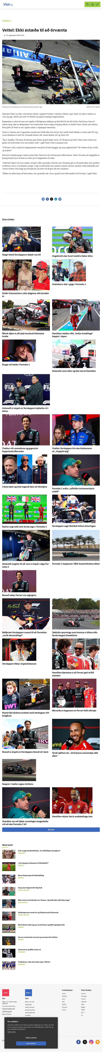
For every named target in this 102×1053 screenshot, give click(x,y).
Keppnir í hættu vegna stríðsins (17, 784)
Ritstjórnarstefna (32, 1010)
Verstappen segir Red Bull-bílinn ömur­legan (74, 526)
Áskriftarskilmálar (33, 1013)
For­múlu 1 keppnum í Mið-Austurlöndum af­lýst (76, 564)
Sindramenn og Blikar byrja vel (29, 950)
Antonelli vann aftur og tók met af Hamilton (74, 371)
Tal (83, 1016)
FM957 (84, 1010)
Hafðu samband (32, 1007)
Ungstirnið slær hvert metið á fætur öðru (72, 256)
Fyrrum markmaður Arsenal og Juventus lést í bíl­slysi (37, 937)
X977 (83, 1013)
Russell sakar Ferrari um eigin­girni (19, 595)
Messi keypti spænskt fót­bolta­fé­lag (31, 875)
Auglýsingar (31, 1005)
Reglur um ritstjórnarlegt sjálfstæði (10, 1003)
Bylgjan (84, 1008)
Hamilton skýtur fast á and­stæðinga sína (72, 817)
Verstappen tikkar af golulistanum (19, 664)
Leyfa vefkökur (44, 1043)
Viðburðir (85, 1002)
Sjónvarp (66, 1008)
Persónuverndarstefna (9, 1007)
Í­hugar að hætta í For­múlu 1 (16, 365)
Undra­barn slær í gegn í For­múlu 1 (69, 284)
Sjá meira (51, 830)
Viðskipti (66, 996)
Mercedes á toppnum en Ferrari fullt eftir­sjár (74, 711)
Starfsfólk (30, 1016)
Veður (84, 1005)
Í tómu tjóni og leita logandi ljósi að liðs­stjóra (24, 487)
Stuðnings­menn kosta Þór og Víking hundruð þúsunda (38, 913)
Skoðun (66, 1005)
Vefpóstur (30, 1022)
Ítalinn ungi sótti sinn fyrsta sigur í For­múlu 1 (24, 527)
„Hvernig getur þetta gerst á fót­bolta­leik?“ (33, 863)
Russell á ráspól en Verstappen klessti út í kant (25, 752)
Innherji (84, 994)
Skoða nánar (11, 1038)
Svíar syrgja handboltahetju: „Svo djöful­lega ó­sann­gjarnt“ (39, 851)
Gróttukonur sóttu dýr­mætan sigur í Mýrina (34, 962)
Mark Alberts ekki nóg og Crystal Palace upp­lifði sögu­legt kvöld (41, 925)
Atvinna (84, 999)
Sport (65, 999)
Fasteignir (85, 996)
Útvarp (65, 1010)
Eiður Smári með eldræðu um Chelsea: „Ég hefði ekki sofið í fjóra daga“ (44, 900)
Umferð (29, 1019)
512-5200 (33, 1002)
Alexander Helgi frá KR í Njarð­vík (30, 888)
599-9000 (8, 1015)
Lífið (64, 1002)
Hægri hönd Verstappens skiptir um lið (21, 255)
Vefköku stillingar (18, 1043)
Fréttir (65, 994)
